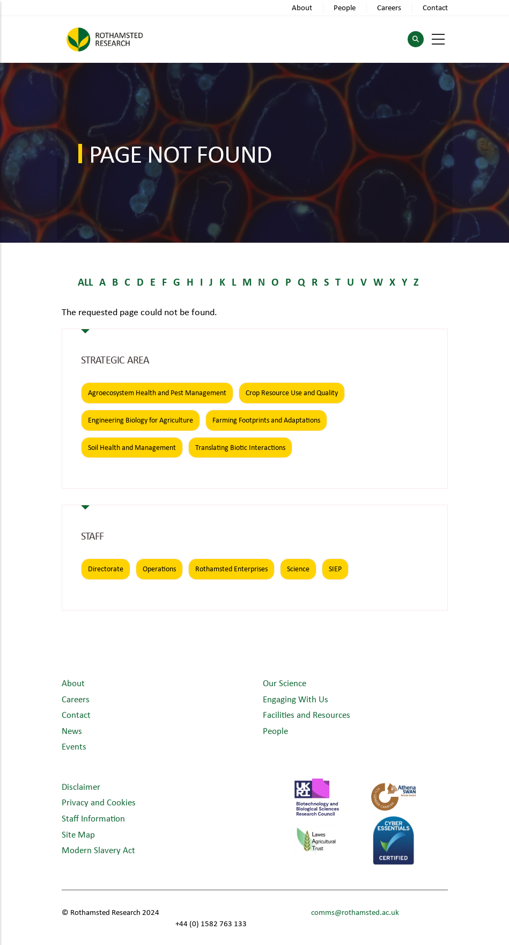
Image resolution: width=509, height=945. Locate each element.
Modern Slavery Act (98, 850)
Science (298, 568)
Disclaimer (81, 786)
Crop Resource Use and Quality (292, 392)
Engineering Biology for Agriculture (140, 420)
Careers (389, 7)
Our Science (284, 683)
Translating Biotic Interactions (240, 447)
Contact (435, 7)
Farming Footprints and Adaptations (266, 420)
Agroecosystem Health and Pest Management (157, 392)
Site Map (78, 834)
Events (74, 746)
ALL (85, 281)
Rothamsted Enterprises (231, 568)
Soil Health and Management (132, 447)
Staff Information (93, 818)
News (72, 730)
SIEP (335, 568)
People (345, 7)
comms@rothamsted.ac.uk (355, 912)
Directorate (105, 568)
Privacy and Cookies (99, 802)
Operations (159, 568)
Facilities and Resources (306, 714)
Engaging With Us (295, 699)
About (302, 7)
